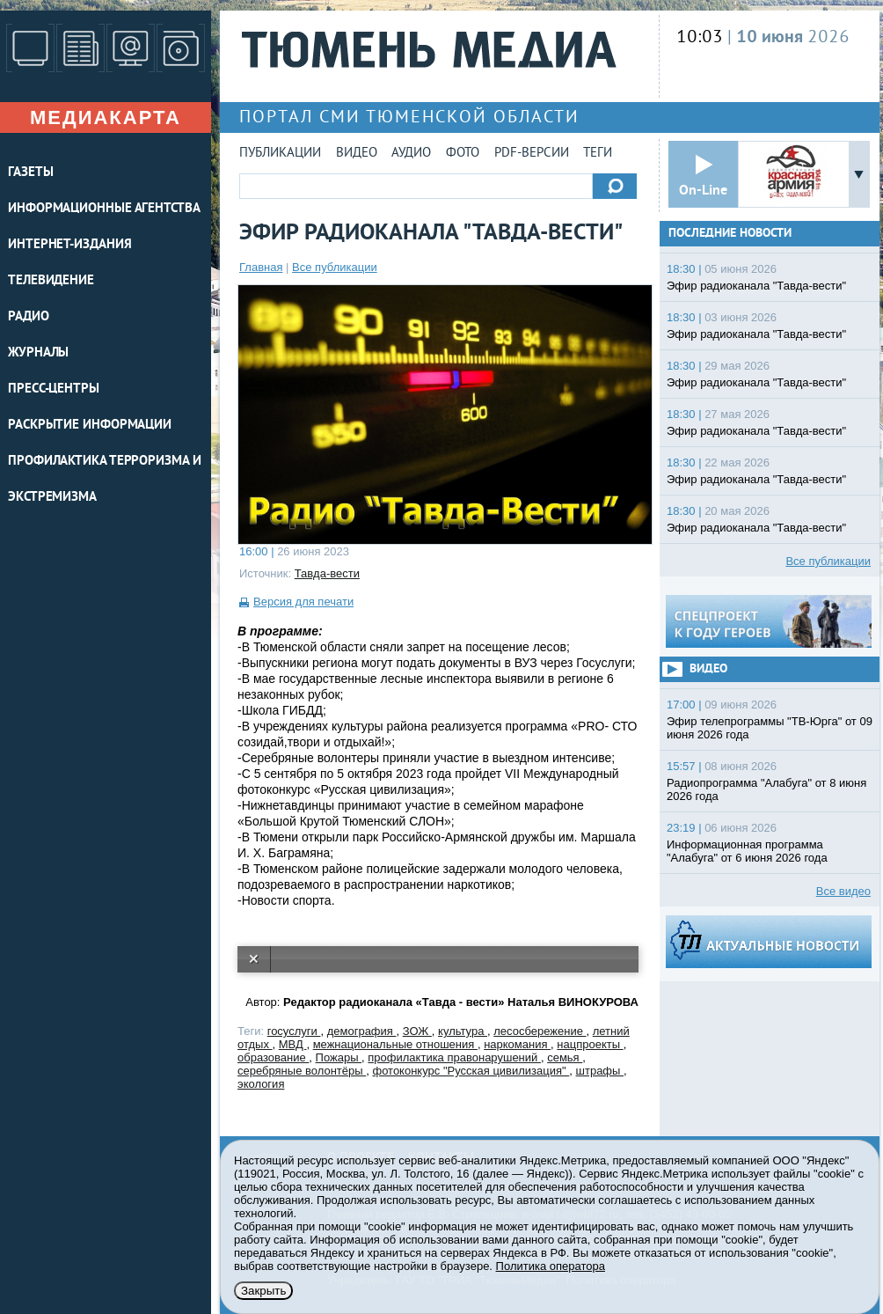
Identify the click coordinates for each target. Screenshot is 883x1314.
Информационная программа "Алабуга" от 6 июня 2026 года (747, 851)
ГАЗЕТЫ (30, 173)
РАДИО (28, 317)
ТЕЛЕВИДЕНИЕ (51, 281)
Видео (356, 153)
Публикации (280, 153)
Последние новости (730, 233)
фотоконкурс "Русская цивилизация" (470, 1070)
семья (564, 1057)
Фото (462, 153)
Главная (260, 267)
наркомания (517, 1044)
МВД (293, 1044)
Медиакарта (105, 117)
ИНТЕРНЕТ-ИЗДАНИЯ (69, 245)
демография (362, 1031)
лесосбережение (539, 1031)
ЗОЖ (417, 1031)
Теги (597, 153)
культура (462, 1031)
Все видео (843, 891)
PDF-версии (531, 153)
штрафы (600, 1070)
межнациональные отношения (395, 1044)
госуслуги (294, 1031)
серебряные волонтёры (301, 1070)
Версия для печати (303, 601)
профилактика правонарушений (454, 1057)
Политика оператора (550, 1266)
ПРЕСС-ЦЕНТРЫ (53, 389)
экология (260, 1083)
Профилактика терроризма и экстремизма (104, 479)
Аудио (411, 153)
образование (273, 1057)
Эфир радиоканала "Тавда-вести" (756, 285)
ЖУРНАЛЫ (38, 353)
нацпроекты (590, 1044)
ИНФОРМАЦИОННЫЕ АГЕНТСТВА (104, 209)
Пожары (339, 1057)
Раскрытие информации (89, 425)
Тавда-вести (327, 573)
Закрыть (263, 1290)
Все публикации (334, 267)
